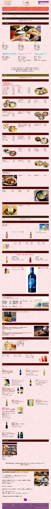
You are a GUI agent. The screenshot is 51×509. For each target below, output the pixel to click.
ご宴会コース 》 (5, 15)
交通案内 (14, 505)
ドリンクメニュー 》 (29, 15)
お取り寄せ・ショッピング (6, 505)
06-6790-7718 (11, 496)
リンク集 (23, 505)
